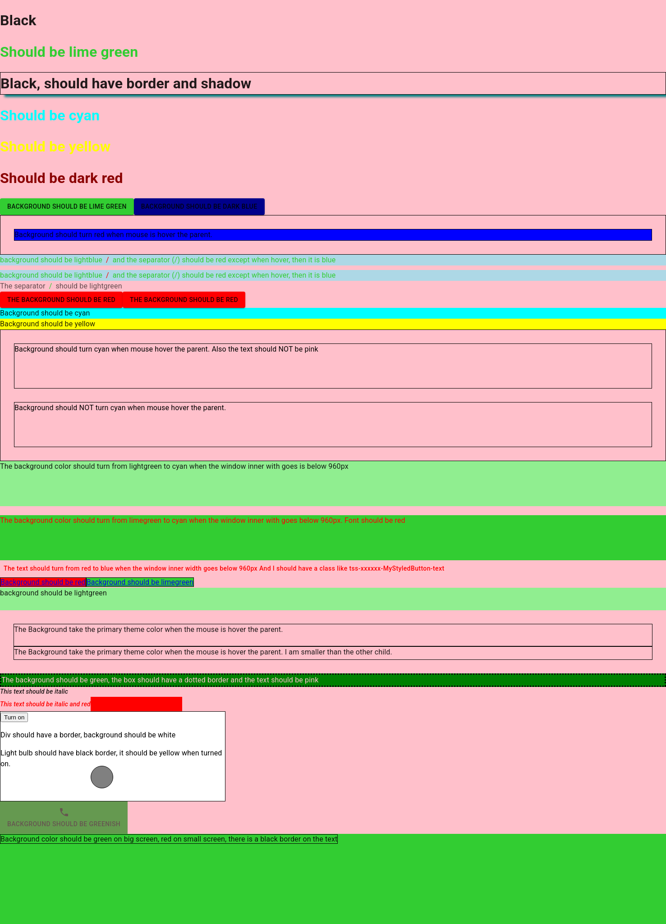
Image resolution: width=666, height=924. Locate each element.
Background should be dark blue (199, 206)
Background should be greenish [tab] (64, 817)
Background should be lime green (67, 206)
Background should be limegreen (140, 582)
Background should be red (43, 582)
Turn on (14, 717)
